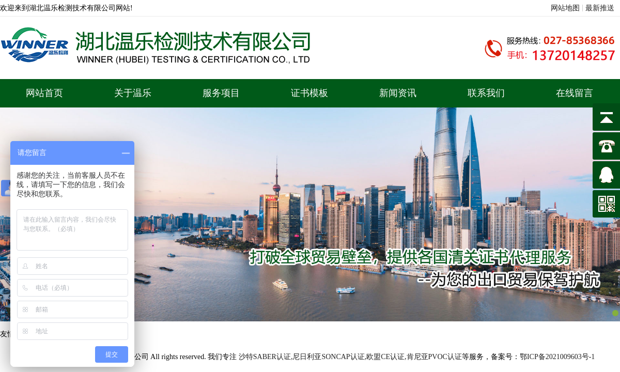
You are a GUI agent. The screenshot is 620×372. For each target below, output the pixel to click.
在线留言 (574, 93)
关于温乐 (132, 93)
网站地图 (565, 8)
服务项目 (221, 93)
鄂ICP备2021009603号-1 (557, 357)
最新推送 (599, 8)
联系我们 (486, 93)
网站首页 (44, 93)
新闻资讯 (397, 93)
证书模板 (309, 93)
